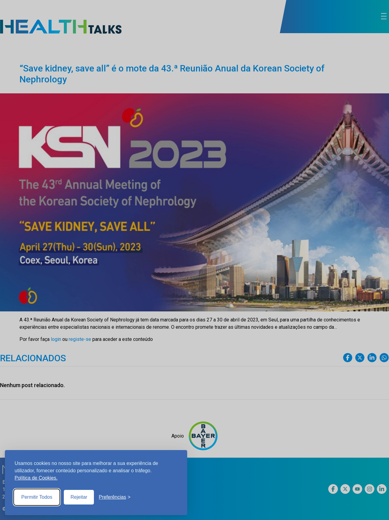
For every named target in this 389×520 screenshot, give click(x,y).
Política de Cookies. (36, 477)
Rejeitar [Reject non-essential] (79, 497)
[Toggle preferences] (114, 497)
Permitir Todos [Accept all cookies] (36, 497)
